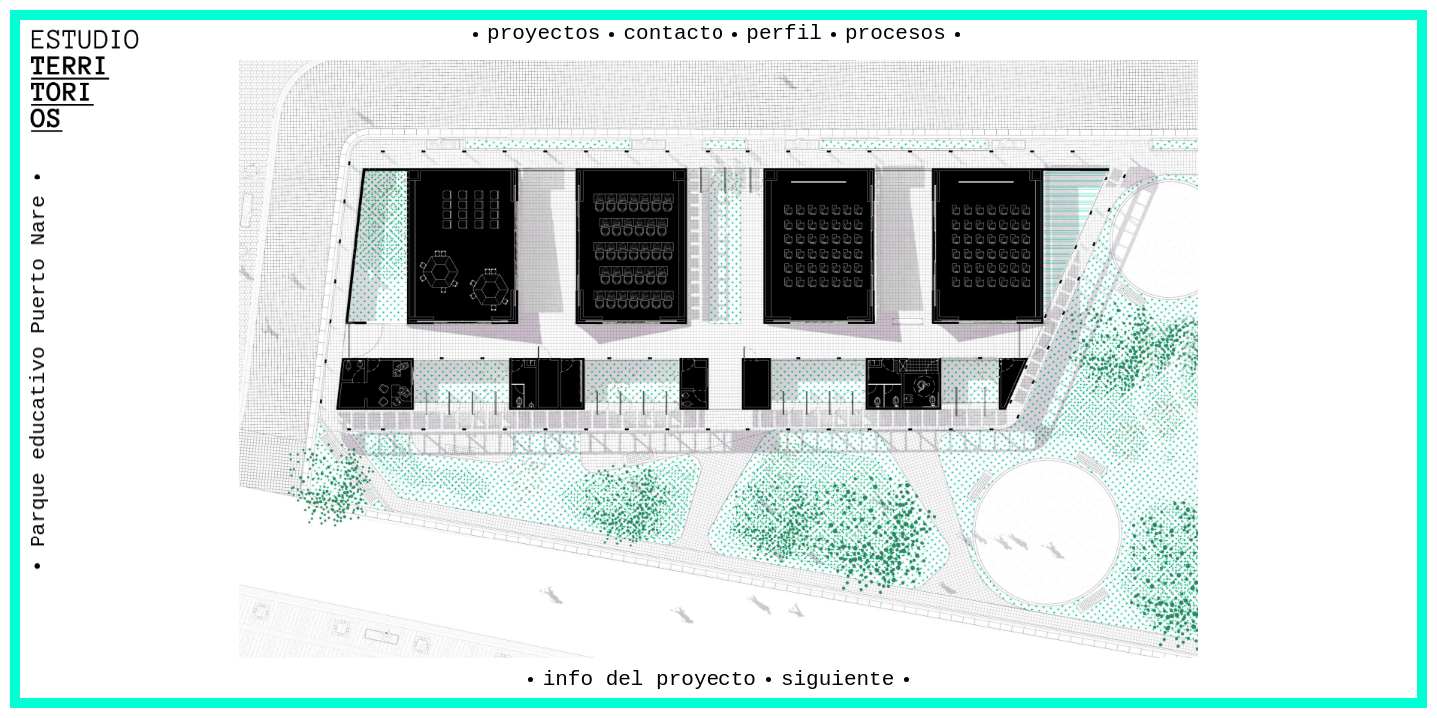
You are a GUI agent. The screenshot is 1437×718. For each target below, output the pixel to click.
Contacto (673, 33)
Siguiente (837, 679)
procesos (895, 33)
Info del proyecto (649, 679)
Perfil (784, 33)
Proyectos (543, 33)
